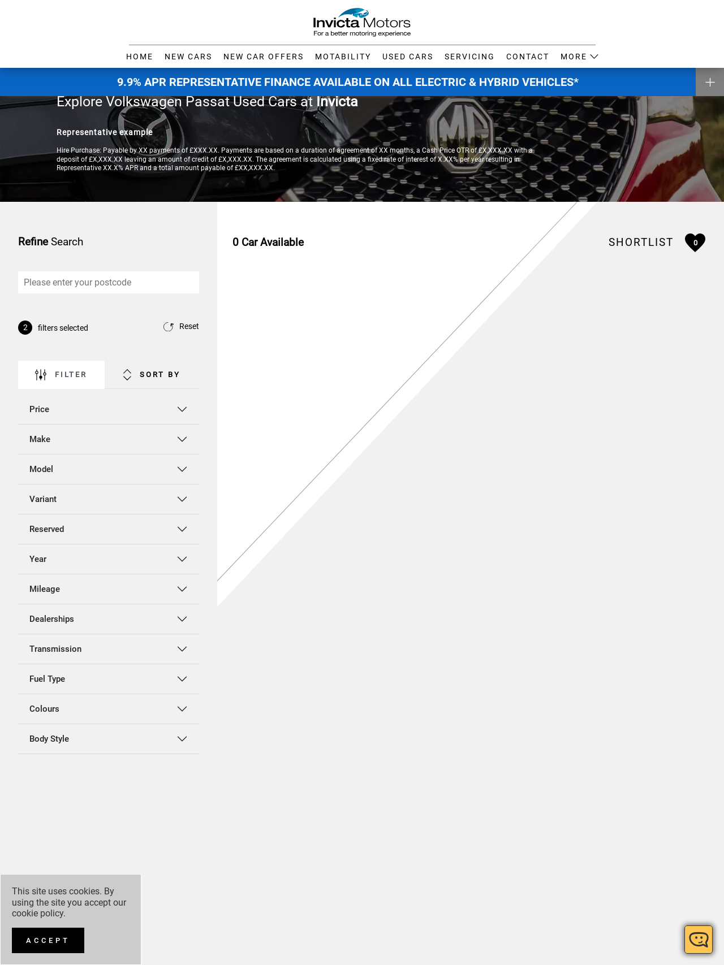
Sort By (151, 372)
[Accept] (48, 940)
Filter (61, 372)
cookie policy (37, 913)
